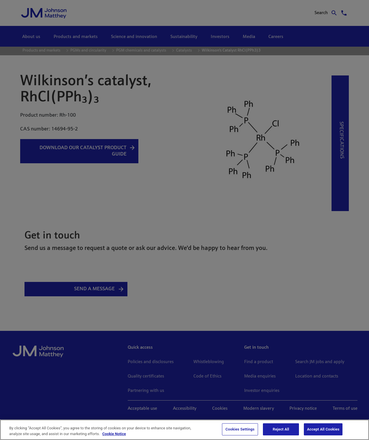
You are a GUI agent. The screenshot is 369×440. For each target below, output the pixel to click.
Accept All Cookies (323, 429)
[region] (184, 430)
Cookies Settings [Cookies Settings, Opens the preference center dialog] (240, 429)
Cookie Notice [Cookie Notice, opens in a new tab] (114, 434)
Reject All (281, 429)
